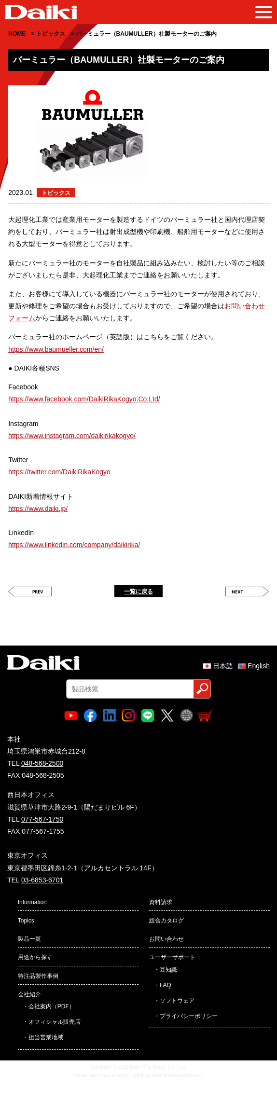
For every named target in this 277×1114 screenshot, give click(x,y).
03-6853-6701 (42, 880)
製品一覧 (29, 938)
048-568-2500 (42, 763)
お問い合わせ (166, 938)
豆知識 (168, 969)
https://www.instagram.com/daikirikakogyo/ (72, 436)
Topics (26, 920)
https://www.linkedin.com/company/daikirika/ (74, 545)
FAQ (165, 985)
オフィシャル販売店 (54, 1021)
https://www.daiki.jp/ (38, 508)
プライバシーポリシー (189, 1016)
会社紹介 (29, 994)
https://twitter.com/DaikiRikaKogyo (59, 472)
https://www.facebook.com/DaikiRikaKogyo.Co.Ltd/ (84, 399)
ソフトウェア (177, 1000)
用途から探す (35, 957)
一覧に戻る (138, 591)
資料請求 (160, 902)
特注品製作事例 (38, 976)
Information (32, 902)
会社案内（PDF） (51, 1006)
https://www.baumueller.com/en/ (56, 349)
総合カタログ (166, 920)
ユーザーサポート (172, 957)
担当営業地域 (45, 1037)
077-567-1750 (42, 819)
